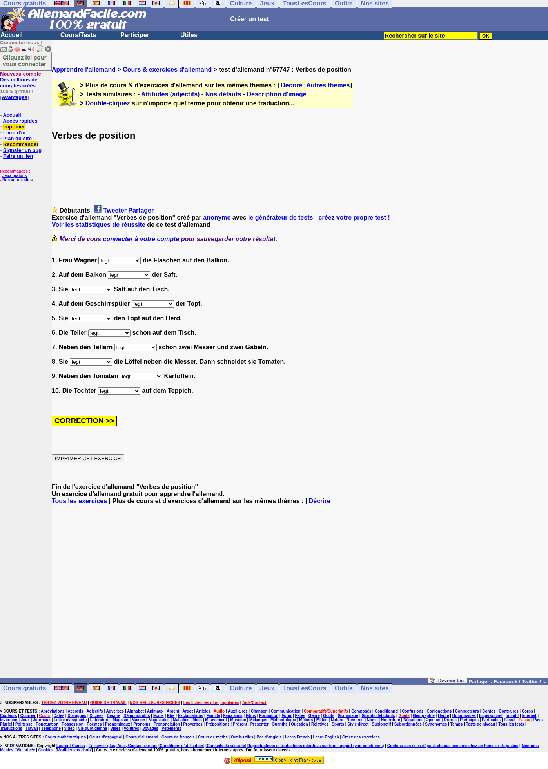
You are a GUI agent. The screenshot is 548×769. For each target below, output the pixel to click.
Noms (372, 720)
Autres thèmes (328, 85)
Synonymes (436, 724)
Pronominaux (117, 724)
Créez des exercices (361, 737)
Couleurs (8, 715)
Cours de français (177, 737)
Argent (173, 711)
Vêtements (171, 728)
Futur (286, 715)
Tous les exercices (79, 501)
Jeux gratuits (14, 175)
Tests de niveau (480, 724)
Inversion (8, 720)
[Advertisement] (300, 595)
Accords (75, 711)
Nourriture (390, 720)
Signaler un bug (22, 150)
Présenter (259, 724)
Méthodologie (283, 720)
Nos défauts (223, 94)
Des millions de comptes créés (20, 79)
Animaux (155, 711)
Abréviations (53, 711)
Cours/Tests (78, 35)
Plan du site (17, 138)
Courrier (28, 715)
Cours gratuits (24, 688)
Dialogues (76, 715)
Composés (361, 711)
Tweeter (115, 210)
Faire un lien (18, 156)
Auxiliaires (238, 711)
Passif (509, 720)
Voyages (150, 728)
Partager (141, 210)
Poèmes (94, 724)
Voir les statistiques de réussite (98, 224)
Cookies (46, 750)
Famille (213, 715)
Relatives (319, 724)
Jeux (267, 688)
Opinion (433, 720)
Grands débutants (379, 715)
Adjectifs (94, 711)
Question (299, 724)
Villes (116, 728)
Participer (134, 35)
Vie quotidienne (92, 728)
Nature (337, 720)
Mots (197, 720)
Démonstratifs (136, 715)
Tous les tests (511, 724)
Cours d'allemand (141, 737)
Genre (314, 715)
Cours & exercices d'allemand (167, 69)
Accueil (11, 35)
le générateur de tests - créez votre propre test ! (319, 217)
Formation (268, 715)
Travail (31, 728)
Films (251, 715)
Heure (443, 715)
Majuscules (159, 720)
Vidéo (69, 728)
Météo (322, 720)
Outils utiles (242, 737)
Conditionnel (387, 711)
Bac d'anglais (268, 737)
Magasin (120, 720)
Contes (488, 711)
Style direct (357, 724)
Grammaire (348, 715)
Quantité (280, 724)
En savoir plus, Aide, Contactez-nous (123, 746)
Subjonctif (381, 724)
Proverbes (193, 724)
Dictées (97, 715)
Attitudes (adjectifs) (170, 94)
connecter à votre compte (141, 239)
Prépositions (218, 724)
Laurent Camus (70, 746)
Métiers (306, 720)
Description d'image (276, 94)
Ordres (450, 720)
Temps (456, 724)
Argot (187, 711)
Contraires (509, 711)
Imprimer (14, 127)
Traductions (11, 728)
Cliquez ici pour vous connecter (25, 60)
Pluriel (6, 724)
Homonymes (464, 715)
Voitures (131, 728)
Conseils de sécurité (226, 746)
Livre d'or (14, 132)
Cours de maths (213, 737)
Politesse (24, 724)
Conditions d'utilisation (181, 746)
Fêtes (300, 715)
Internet (529, 715)
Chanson (259, 711)
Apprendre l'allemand (84, 69)
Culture (241, 688)
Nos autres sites (17, 180)
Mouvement (216, 720)
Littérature (99, 720)
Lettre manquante (70, 720)
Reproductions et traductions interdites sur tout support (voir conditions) (315, 746)
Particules (491, 720)
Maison (138, 720)
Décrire (291, 85)
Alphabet (135, 711)
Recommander (20, 144)
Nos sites (375, 688)
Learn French (297, 737)
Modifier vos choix (74, 750)
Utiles (189, 35)
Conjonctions (439, 711)
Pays (538, 720)
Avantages (14, 97)
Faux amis (232, 715)
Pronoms (141, 724)
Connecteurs (467, 711)
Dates (59, 715)
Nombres (355, 720)
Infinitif (512, 715)
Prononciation (167, 724)
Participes (469, 720)
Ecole (158, 715)
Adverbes (115, 711)
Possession (72, 724)
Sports (338, 724)
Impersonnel (490, 715)
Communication (286, 711)
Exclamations (190, 715)
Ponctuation (47, 724)
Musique (238, 720)
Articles (203, 711)
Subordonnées (408, 724)
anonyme (216, 217)
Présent (240, 724)
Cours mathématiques (65, 737)
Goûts (328, 715)
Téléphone (51, 728)
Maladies (181, 720)
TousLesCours (305, 688)
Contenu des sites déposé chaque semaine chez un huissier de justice (453, 746)
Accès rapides (20, 121)
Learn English (326, 737)
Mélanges (258, 720)
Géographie (424, 715)
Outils (343, 688)
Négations (412, 720)
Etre (170, 715)
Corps (527, 711)
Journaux (42, 720)
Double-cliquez (107, 103)
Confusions (412, 711)
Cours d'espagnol (105, 737)
